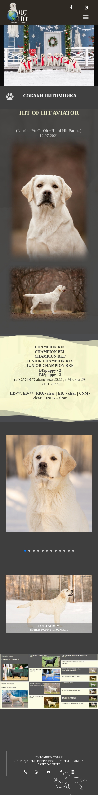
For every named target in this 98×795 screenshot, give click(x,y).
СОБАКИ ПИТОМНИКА (50, 95)
